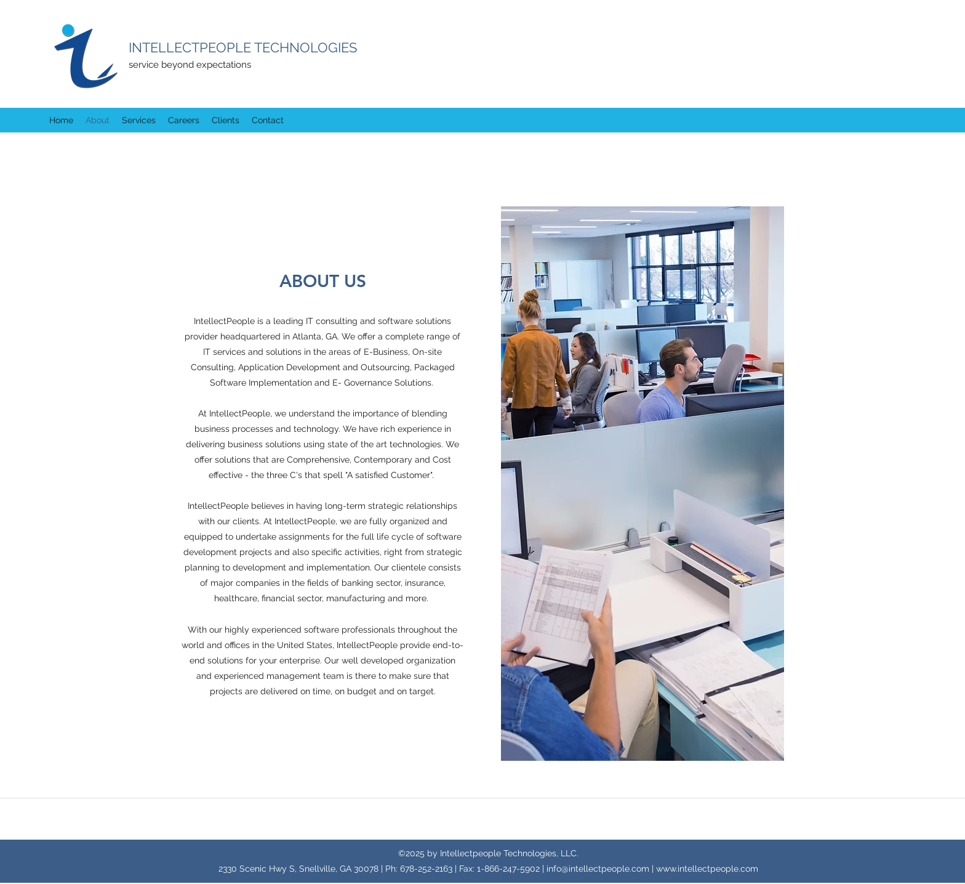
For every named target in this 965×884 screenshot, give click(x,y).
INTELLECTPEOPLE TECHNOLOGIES (243, 47)
